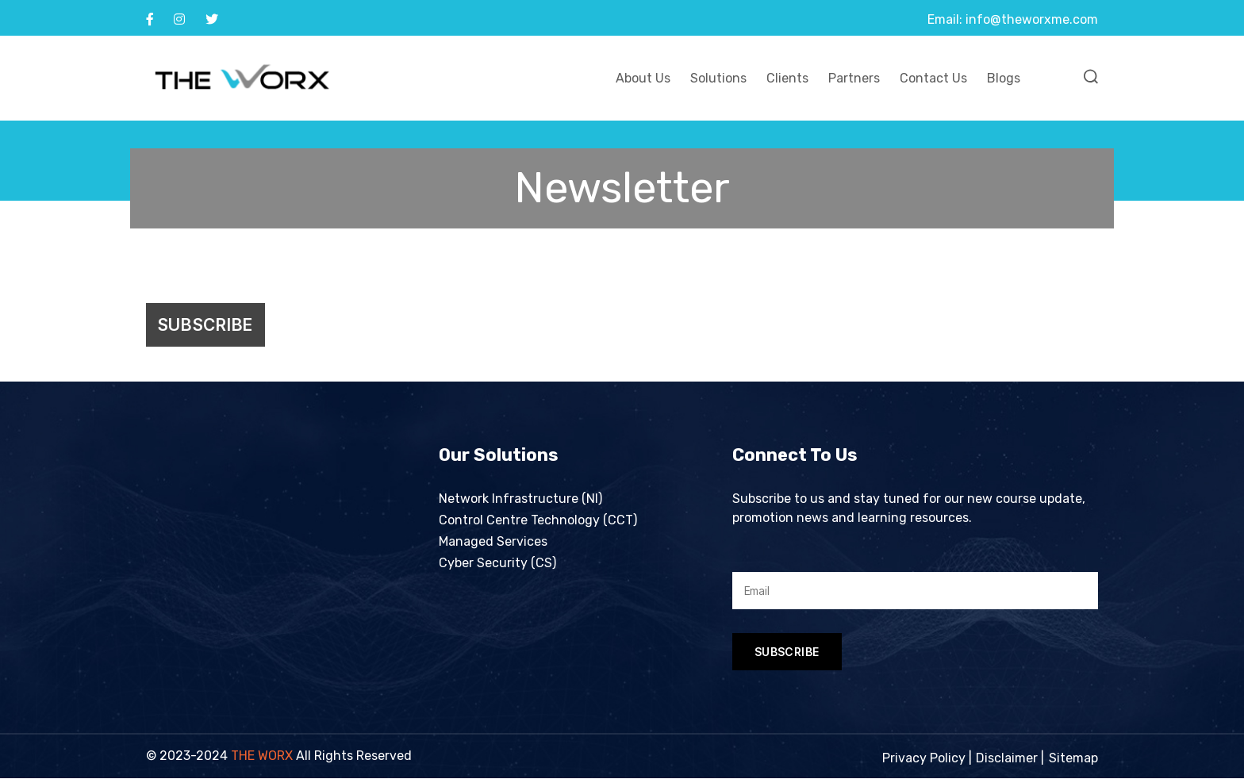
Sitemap (1073, 758)
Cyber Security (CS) (497, 564)
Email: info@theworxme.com (1012, 19)
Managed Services (493, 543)
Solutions (718, 78)
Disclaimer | (1010, 758)
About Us (643, 78)
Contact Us (933, 78)
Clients (787, 78)
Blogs (1003, 78)
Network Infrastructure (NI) (520, 500)
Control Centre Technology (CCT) (538, 521)
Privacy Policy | (927, 758)
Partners (854, 78)
